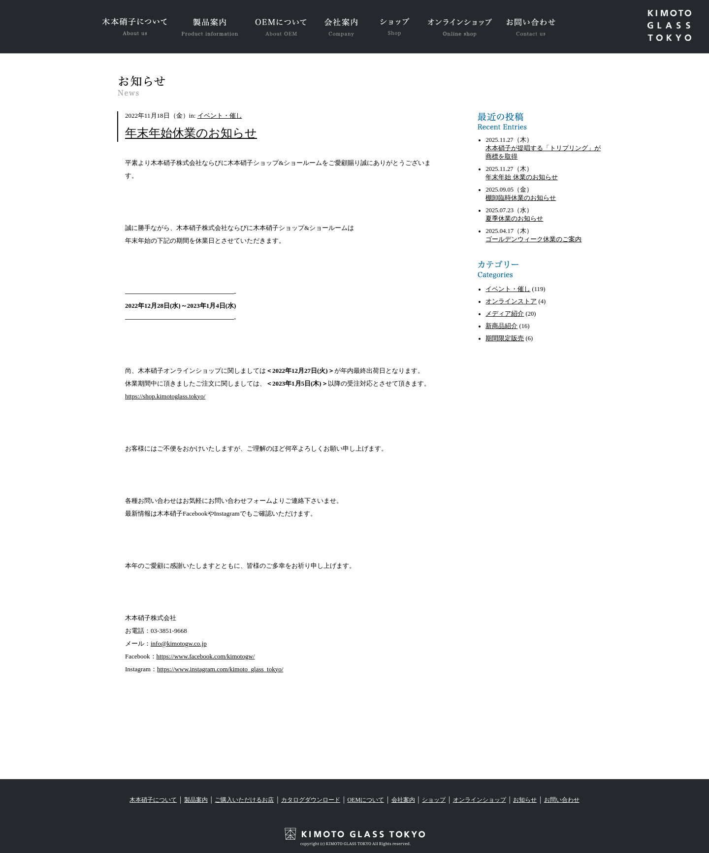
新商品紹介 (501, 326)
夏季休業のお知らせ (514, 218)
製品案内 (196, 799)
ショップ (434, 799)
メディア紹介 (504, 313)
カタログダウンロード (310, 799)
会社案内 (403, 799)
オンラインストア (511, 301)
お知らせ (525, 799)
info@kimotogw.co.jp (179, 643)
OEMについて (365, 799)
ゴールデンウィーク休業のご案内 (533, 239)
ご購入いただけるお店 (244, 799)
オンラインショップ (479, 799)
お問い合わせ (562, 799)
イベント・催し (219, 115)
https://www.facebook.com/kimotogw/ (206, 656)
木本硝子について (153, 799)
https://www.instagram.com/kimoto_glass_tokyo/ (220, 669)
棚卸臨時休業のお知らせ (520, 198)
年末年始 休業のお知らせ (521, 177)
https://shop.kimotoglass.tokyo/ (165, 396)
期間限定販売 (504, 338)
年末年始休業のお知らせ (191, 133)
